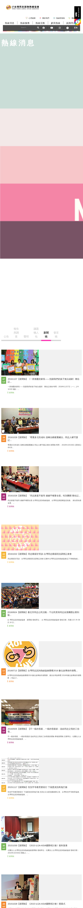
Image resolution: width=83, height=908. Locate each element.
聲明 (26, 336)
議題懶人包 (36, 332)
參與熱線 (55, 23)
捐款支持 (77, 12)
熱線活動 (40, 23)
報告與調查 (16, 332)
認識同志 (71, 23)
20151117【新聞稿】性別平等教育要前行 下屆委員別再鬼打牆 (37, 787)
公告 (6, 336)
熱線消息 (9, 23)
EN (76, 27)
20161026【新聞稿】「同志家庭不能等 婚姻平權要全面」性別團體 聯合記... (44, 495)
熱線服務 (25, 23)
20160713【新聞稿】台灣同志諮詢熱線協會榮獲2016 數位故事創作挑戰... (42, 670)
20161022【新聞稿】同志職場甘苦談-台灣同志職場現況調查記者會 (40, 554)
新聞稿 (46, 334)
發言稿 (56, 334)
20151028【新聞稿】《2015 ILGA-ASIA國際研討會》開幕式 (36, 904)
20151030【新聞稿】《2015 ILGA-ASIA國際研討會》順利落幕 (37, 845)
